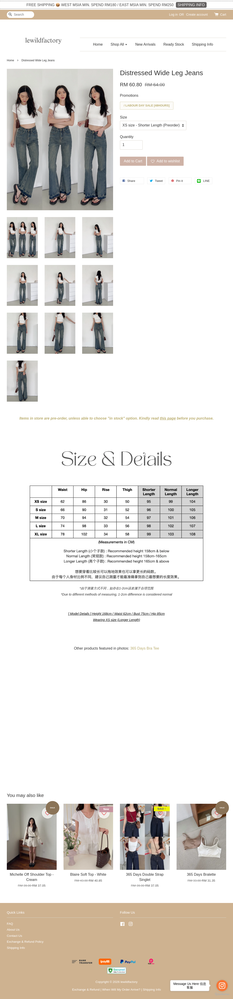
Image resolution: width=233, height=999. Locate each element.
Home (98, 44)
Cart (223, 14)
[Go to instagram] (222, 985)
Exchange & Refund (86, 989)
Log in (173, 14)
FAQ (10, 923)
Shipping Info (202, 44)
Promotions (129, 95)
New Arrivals (145, 44)
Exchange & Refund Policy (25, 941)
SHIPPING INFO (191, 5)
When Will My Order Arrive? (121, 989)
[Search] (20, 14)
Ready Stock (173, 44)
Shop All (119, 44)
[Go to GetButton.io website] (222, 994)
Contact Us (14, 935)
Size (123, 117)
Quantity (127, 137)
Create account (197, 14)
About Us (13, 929)
